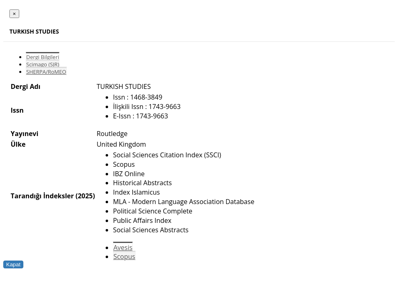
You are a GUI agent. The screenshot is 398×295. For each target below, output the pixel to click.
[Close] (14, 13)
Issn (17, 110)
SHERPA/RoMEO (46, 71)
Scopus (124, 256)
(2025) (85, 195)
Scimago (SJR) (42, 64)
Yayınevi (24, 133)
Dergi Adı (26, 86)
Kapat (13, 264)
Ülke (18, 144)
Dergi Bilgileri (42, 57)
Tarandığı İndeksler (42, 195)
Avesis (122, 247)
